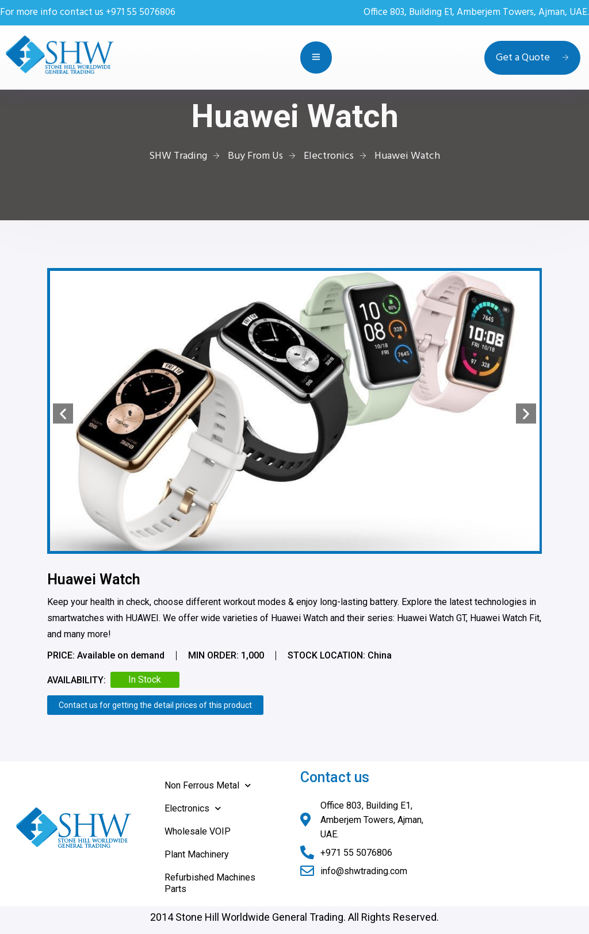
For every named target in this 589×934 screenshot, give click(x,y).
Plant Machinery (197, 854)
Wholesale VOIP (198, 831)
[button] (63, 414)
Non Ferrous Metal (208, 785)
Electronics (193, 808)
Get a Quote (532, 57)
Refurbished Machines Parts (210, 883)
